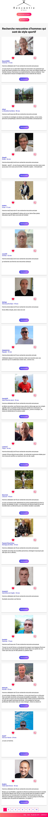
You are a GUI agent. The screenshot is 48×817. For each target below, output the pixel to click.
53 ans (10, 352)
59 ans (9, 448)
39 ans (16, 545)
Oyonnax (4, 641)
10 (36, 809)
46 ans (10, 496)
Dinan (3, 207)
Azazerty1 (5, 591)
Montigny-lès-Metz (7, 545)
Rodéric (4, 784)
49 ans (16, 304)
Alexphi (4, 157)
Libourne (4, 496)
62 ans (10, 255)
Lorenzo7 (5, 447)
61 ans (8, 207)
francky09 (5, 398)
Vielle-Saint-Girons (7, 786)
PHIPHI (4, 206)
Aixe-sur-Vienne (6, 737)
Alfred (4, 109)
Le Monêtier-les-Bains (8, 111)
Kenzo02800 (6, 61)
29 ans (14, 737)
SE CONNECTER (24, 19)
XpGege (4, 302)
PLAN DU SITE (35, 815)
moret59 (4, 254)
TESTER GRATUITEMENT (24, 14)
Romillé (4, 689)
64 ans (18, 593)
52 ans (10, 689)
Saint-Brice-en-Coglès (8, 593)
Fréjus (4, 448)
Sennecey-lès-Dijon (7, 304)
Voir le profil (24, 79)
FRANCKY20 (5, 350)
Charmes (4, 63)
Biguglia (4, 352)
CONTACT (44, 815)
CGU (28, 815)
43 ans (17, 400)
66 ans (9, 159)
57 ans (10, 63)
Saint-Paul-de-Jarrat (8, 400)
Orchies (4, 255)
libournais (5, 495)
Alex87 (4, 736)
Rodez (4, 159)
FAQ (25, 815)
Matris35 (4, 688)
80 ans (18, 111)
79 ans (10, 641)
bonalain (4, 639)
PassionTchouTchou (8, 543)
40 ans (16, 786)
